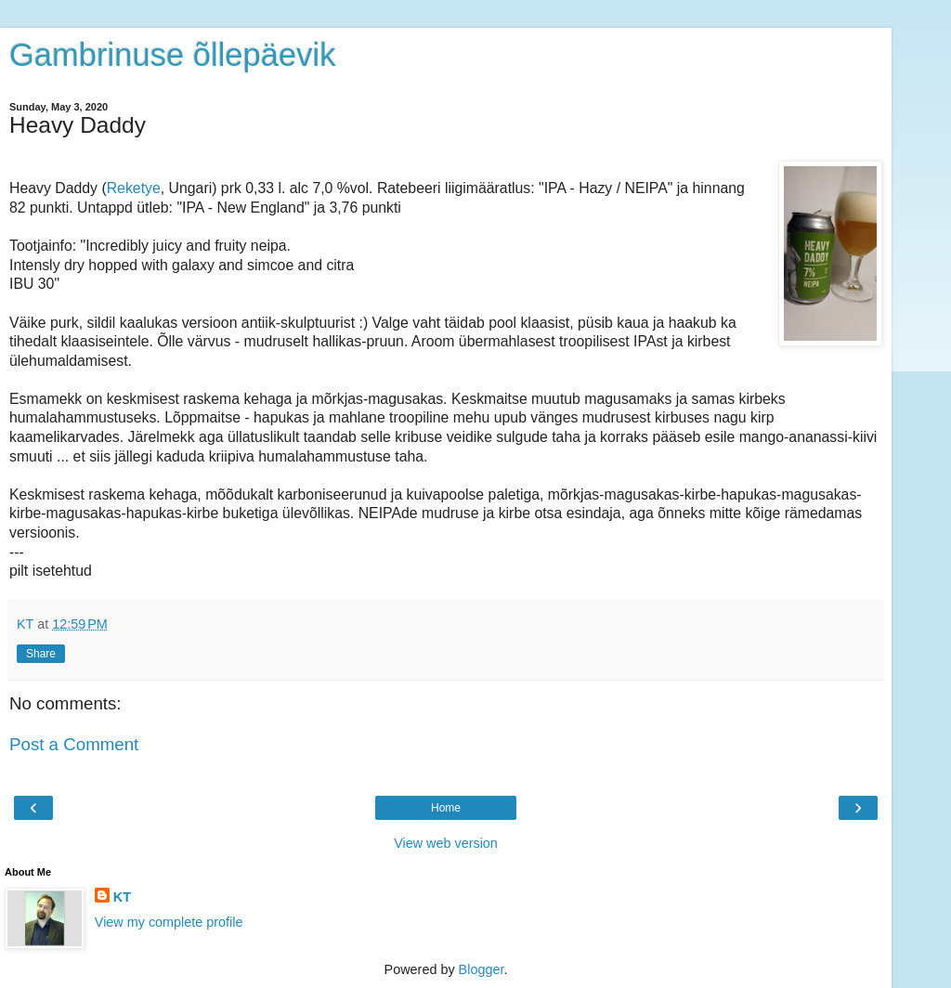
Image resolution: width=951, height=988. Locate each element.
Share (41, 653)
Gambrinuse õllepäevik (172, 54)
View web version (446, 843)
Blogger (481, 969)
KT (122, 897)
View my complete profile (169, 922)
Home (446, 807)
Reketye (134, 188)
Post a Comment (73, 744)
